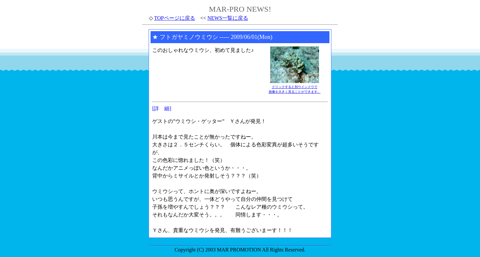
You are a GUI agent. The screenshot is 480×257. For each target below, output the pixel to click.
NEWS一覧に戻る (227, 18)
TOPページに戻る (174, 18)
